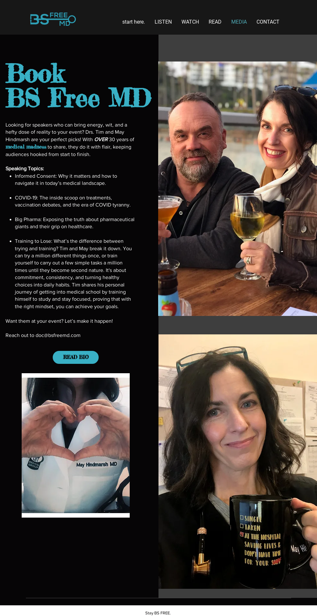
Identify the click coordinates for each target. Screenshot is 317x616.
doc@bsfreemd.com (58, 335)
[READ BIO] (76, 357)
